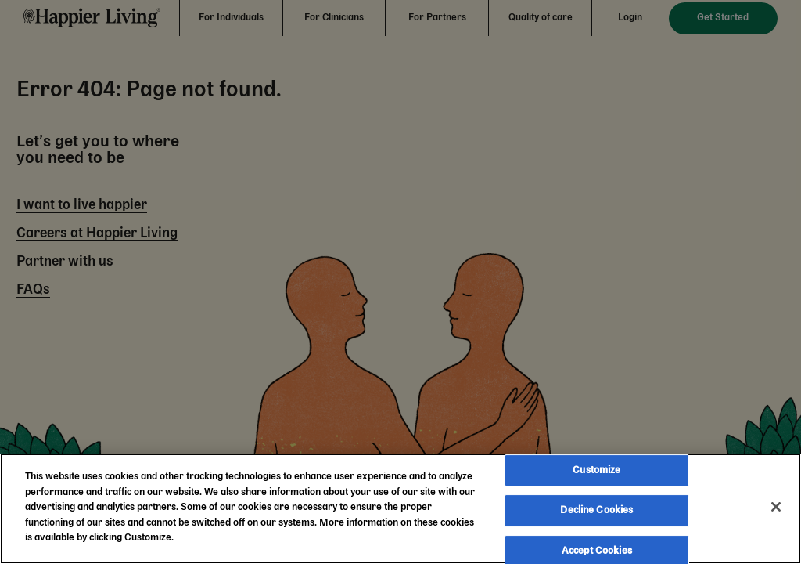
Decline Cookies (596, 510)
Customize (596, 470)
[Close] (776, 507)
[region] (400, 509)
